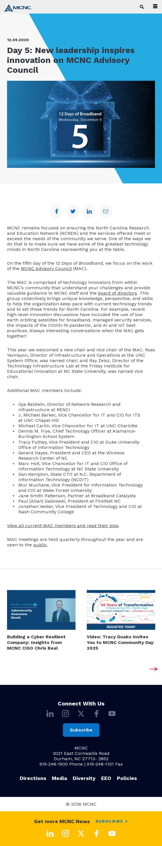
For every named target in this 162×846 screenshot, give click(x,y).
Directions (33, 778)
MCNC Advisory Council (46, 268)
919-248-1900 (53, 764)
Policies (127, 778)
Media (59, 778)
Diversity (84, 778)
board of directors (117, 293)
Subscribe (81, 730)
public (40, 544)
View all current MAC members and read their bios (62, 525)
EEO (106, 778)
